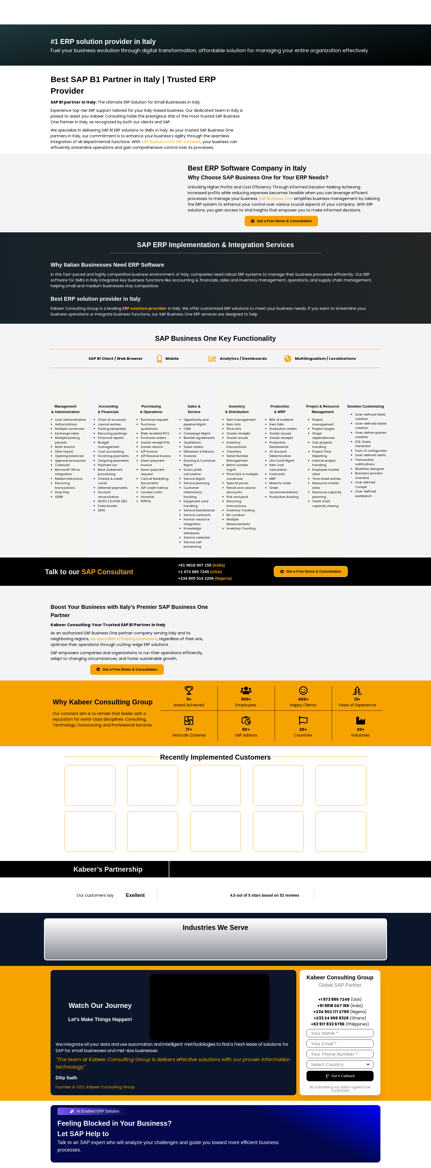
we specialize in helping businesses (123, 639)
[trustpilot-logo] (338, 892)
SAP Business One (276, 198)
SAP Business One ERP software (171, 141)
